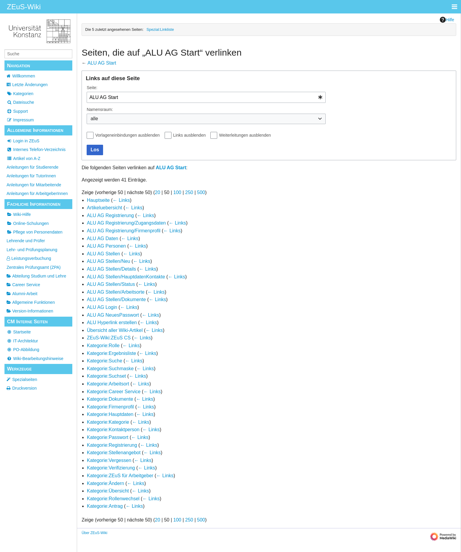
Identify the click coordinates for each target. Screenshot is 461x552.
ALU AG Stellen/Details (111, 269)
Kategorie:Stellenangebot (114, 452)
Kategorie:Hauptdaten (110, 414)
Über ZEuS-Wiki (94, 533)
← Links (121, 200)
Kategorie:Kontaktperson (113, 429)
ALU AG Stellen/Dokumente (116, 299)
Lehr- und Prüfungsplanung (32, 249)
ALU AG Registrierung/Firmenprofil (123, 230)
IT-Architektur (22, 340)
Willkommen (23, 76)
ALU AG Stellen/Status (111, 284)
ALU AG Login (102, 307)
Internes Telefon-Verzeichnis (36, 149)
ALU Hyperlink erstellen (112, 322)
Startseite (19, 332)
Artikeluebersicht (104, 207)
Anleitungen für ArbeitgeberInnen (37, 193)
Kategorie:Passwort (107, 437)
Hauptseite (98, 200)
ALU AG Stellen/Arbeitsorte (116, 292)
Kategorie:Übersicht (108, 490)
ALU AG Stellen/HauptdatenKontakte (126, 276)
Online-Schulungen (28, 223)
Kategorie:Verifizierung (111, 467)
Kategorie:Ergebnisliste (111, 353)
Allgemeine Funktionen (31, 302)
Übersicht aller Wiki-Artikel (115, 330)
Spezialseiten (24, 379)
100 (177, 192)
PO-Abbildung (23, 349)
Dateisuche (20, 102)
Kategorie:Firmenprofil (110, 406)
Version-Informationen (30, 311)
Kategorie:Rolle (103, 345)
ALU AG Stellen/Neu (108, 261)
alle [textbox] (94, 118)
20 (157, 192)
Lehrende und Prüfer (26, 240)
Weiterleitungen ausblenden (245, 135)
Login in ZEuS (23, 140)
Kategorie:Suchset (106, 376)
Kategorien (20, 93)
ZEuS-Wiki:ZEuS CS (109, 337)
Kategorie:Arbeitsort (108, 383)
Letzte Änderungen (30, 84)
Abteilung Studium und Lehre (36, 276)
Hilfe (447, 20)
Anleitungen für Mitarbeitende (34, 184)
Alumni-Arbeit (22, 293)
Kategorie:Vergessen (109, 460)
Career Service (23, 284)
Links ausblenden (189, 135)
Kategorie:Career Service (114, 391)
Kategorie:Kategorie (108, 422)
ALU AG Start (102, 62)
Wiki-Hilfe (19, 214)
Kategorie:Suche (104, 360)
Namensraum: (100, 109)
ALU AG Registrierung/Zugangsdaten (126, 222)
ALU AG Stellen (103, 253)
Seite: (92, 87)
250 (189, 192)
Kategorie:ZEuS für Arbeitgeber (120, 475)
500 (201, 192)
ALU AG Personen (106, 245)
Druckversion (24, 388)
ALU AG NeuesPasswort (113, 315)
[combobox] (206, 97)
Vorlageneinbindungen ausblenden (127, 135)
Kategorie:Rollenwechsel (113, 498)
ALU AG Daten (102, 238)
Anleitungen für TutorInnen (31, 175)
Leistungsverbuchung (29, 258)
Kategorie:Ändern (105, 483)
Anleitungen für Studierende (33, 167)
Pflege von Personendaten (34, 232)
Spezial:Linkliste (160, 29)
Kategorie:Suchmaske (110, 368)
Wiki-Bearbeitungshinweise (35, 358)
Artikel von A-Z (23, 158)
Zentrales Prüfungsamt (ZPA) (34, 267)
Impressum (20, 120)
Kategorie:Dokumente (110, 399)
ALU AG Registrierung (110, 215)
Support (17, 111)
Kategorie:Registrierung (112, 445)
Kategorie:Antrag (105, 506)
